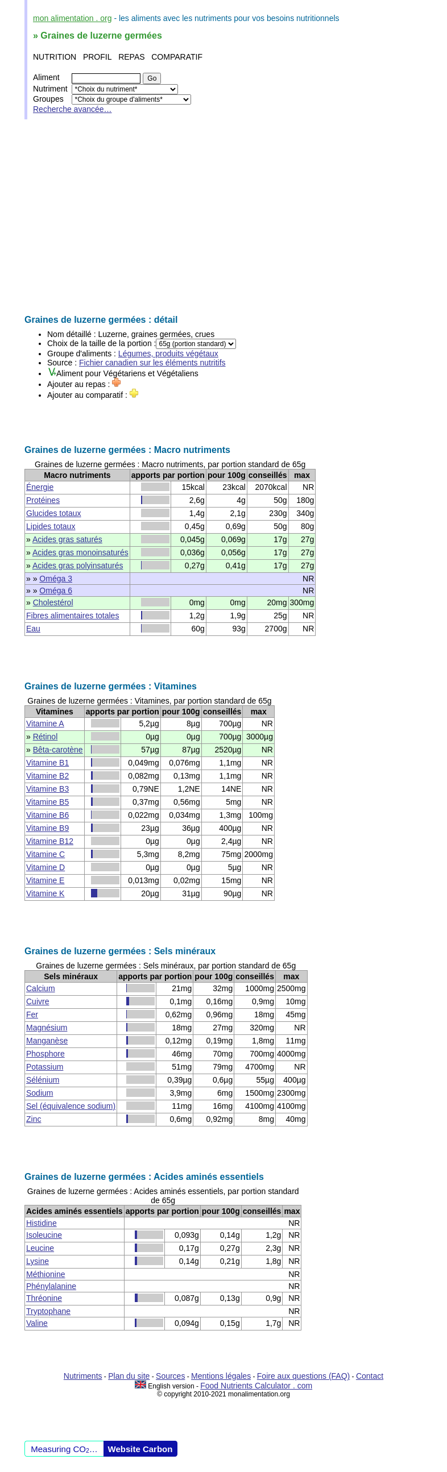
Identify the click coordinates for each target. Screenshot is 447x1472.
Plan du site (129, 1375)
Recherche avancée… (72, 109)
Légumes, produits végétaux (168, 353)
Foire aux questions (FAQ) (303, 1375)
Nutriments (83, 1375)
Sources (170, 1375)
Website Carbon (140, 1449)
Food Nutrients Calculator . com (256, 1385)
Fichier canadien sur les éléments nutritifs (152, 362)
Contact (369, 1375)
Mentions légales (221, 1375)
